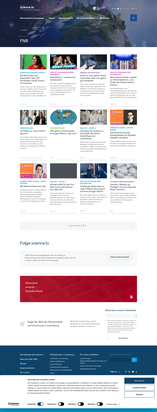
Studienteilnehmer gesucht (59, 366)
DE (132, 9)
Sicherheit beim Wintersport (122, 182)
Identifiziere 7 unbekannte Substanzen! (62, 78)
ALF (25, 104)
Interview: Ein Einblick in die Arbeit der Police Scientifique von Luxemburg (92, 135)
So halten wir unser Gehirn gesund (33, 132)
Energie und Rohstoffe (90, 73)
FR (136, 9)
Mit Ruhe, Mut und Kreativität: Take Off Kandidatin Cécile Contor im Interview (32, 79)
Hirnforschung (26, 128)
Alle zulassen (139, 384)
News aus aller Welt (28, 358)
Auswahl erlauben (139, 391)
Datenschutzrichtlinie (114, 331)
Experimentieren (66, 18)
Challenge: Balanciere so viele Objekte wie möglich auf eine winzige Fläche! (92, 189)
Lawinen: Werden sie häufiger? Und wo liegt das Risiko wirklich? (123, 187)
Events (52, 372)
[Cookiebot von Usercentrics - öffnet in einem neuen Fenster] (13, 407)
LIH (25, 211)
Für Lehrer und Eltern (86, 18)
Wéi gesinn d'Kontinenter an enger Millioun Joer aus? (63, 132)
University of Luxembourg (29, 158)
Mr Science (104, 18)
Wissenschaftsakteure (57, 360)
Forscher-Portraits (56, 363)
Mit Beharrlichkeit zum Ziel (33, 186)
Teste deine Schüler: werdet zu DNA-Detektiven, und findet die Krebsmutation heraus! (123, 81)
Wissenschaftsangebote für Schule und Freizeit (93, 361)
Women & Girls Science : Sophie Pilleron (33, 182)
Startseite (23, 30)
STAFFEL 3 (33, 73)
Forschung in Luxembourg (59, 357)
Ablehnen (139, 398)
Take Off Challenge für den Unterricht (62, 73)
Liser (115, 158)
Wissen (52, 18)
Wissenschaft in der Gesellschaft (61, 369)
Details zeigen (112, 408)
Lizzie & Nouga (85, 357)
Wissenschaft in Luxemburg (32, 18)
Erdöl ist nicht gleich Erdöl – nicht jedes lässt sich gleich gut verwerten (93, 78)
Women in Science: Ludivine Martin (121, 129)
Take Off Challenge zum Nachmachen (120, 73)
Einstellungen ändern (119, 257)
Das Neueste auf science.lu (31, 353)
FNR (21, 104)
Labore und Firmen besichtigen (91, 365)
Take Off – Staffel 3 (88, 128)
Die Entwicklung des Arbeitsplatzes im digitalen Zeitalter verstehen (123, 135)
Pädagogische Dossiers (88, 368)
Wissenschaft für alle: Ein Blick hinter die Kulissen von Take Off (62, 187)
